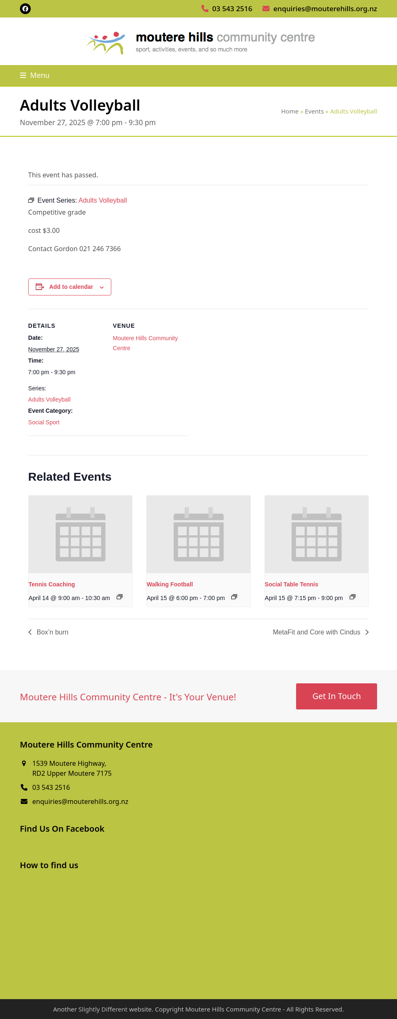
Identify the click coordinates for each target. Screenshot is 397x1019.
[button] (35, 75)
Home (290, 111)
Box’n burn (52, 632)
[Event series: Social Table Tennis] (352, 596)
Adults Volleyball (49, 399)
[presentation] (80, 534)
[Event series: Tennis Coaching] (120, 596)
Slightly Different (102, 1009)
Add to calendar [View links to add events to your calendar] (71, 286)
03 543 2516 (232, 8)
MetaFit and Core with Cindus (317, 632)
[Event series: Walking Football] (234, 596)
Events (314, 111)
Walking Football (170, 584)
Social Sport (43, 422)
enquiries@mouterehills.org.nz (325, 8)
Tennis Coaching (52, 584)
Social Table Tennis (292, 584)
